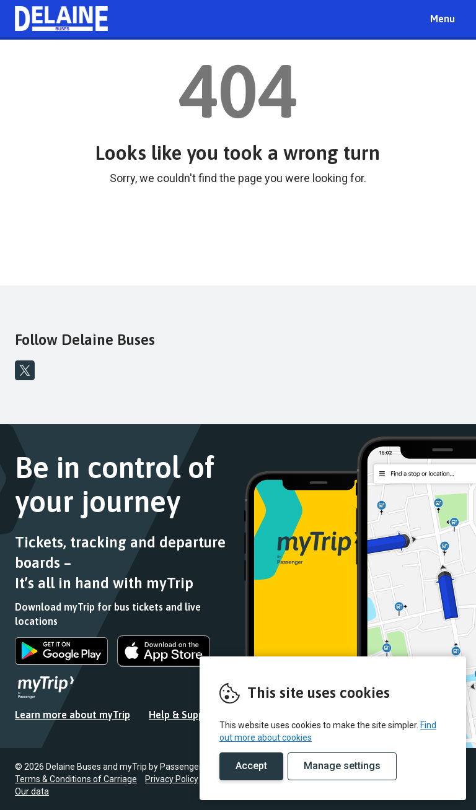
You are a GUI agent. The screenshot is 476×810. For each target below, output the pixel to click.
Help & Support (183, 714)
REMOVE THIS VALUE (61, 18)
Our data (32, 791)
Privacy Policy (171, 779)
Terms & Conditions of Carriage (76, 779)
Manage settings (342, 766)
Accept (251, 766)
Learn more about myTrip (72, 714)
